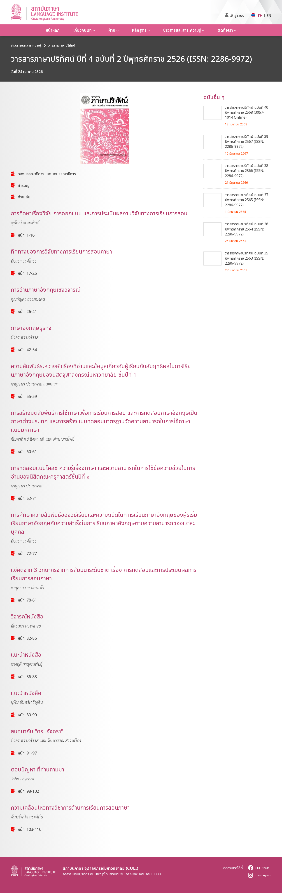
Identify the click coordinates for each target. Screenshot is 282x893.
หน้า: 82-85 (27, 638)
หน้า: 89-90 (27, 714)
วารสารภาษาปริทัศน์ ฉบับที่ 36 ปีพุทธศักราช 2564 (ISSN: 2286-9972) (246, 229)
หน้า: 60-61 (27, 451)
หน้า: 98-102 (28, 791)
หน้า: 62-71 (27, 498)
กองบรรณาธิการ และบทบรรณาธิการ (47, 173)
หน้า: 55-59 (27, 396)
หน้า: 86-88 (27, 676)
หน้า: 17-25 (27, 273)
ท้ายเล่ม (24, 197)
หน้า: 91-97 (27, 753)
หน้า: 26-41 (27, 311)
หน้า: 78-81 (27, 600)
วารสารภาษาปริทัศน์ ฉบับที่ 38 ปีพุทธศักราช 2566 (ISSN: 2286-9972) (246, 170)
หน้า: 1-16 (26, 235)
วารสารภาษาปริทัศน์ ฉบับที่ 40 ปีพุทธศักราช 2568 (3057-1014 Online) (246, 112)
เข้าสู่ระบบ (237, 15)
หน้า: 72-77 (27, 553)
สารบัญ (24, 185)
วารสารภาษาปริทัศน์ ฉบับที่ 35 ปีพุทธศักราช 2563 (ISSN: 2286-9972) (246, 258)
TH (260, 15)
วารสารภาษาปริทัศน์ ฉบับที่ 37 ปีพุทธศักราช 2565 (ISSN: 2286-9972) (246, 199)
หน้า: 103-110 (29, 829)
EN (269, 15)
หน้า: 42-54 (27, 349)
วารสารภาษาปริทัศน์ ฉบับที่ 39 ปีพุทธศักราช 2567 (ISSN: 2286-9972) (246, 141)
